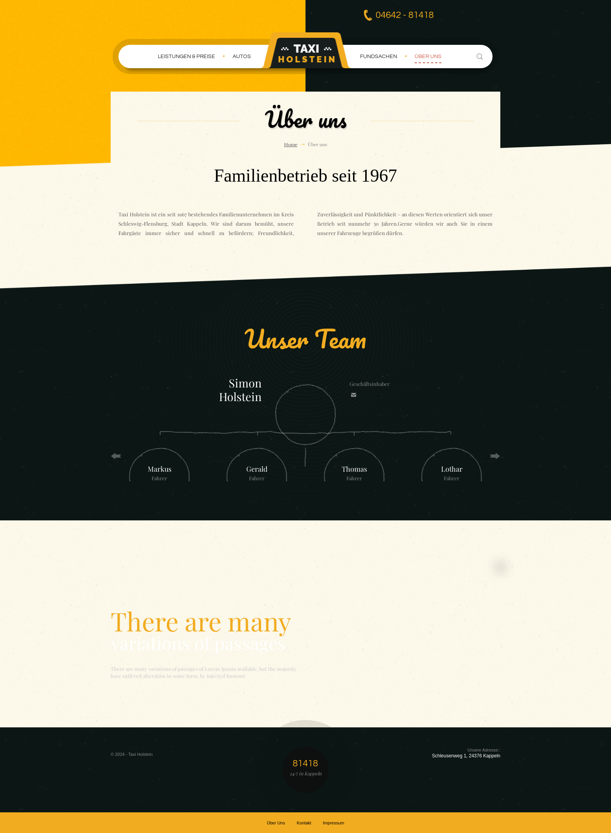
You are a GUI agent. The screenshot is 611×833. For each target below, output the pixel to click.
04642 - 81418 (405, 15)
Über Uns (276, 822)
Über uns (428, 56)
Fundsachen (378, 56)
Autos (242, 56)
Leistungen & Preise (186, 56)
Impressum (333, 822)
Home (290, 144)
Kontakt (304, 822)
